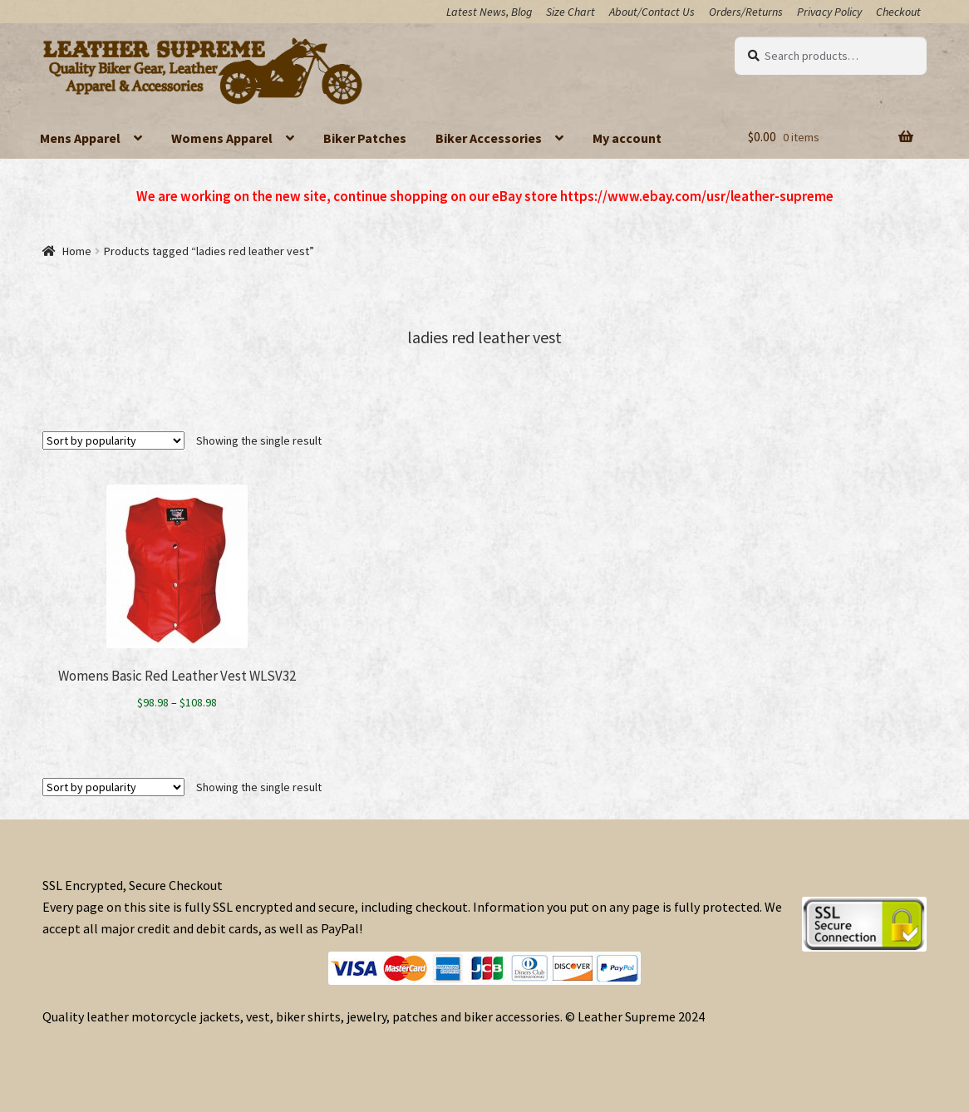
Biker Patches (364, 138)
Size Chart (570, 11)
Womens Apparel (222, 138)
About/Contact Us (652, 11)
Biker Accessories (488, 138)
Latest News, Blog (489, 11)
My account (627, 138)
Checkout (898, 11)
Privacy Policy (829, 11)
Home (76, 251)
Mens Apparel (80, 138)
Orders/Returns (746, 11)
